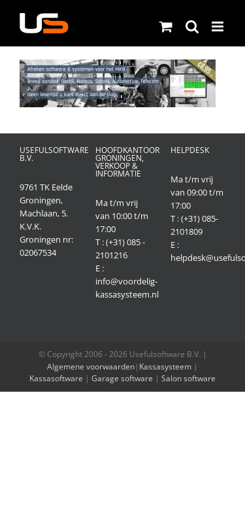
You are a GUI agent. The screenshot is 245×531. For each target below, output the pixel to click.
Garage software (122, 378)
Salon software (188, 378)
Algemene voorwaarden (91, 366)
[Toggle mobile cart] (165, 26)
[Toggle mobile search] (192, 26)
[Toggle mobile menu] (218, 26)
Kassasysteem (165, 366)
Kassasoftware (56, 378)
